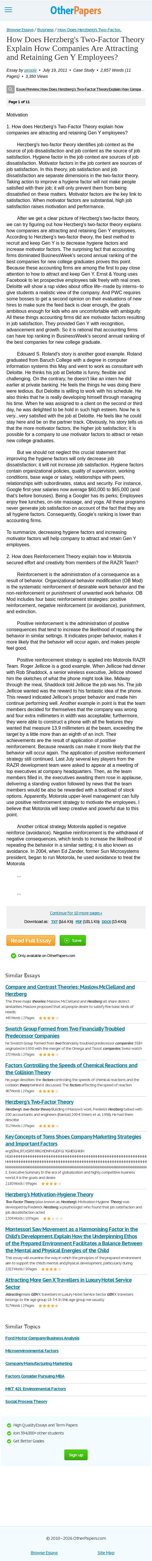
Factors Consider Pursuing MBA (34, 1376)
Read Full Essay (31, 940)
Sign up (76, 1455)
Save (72, 940)
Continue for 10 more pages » (76, 913)
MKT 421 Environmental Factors (35, 1388)
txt (54, 921)
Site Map (106, 1552)
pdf (79, 921)
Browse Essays (44, 1552)
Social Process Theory (26, 1401)
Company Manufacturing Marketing (38, 1363)
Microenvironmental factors (32, 1350)
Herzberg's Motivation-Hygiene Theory (49, 1194)
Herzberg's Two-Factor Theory (39, 1101)
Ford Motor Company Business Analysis (42, 1338)
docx (106, 921)
